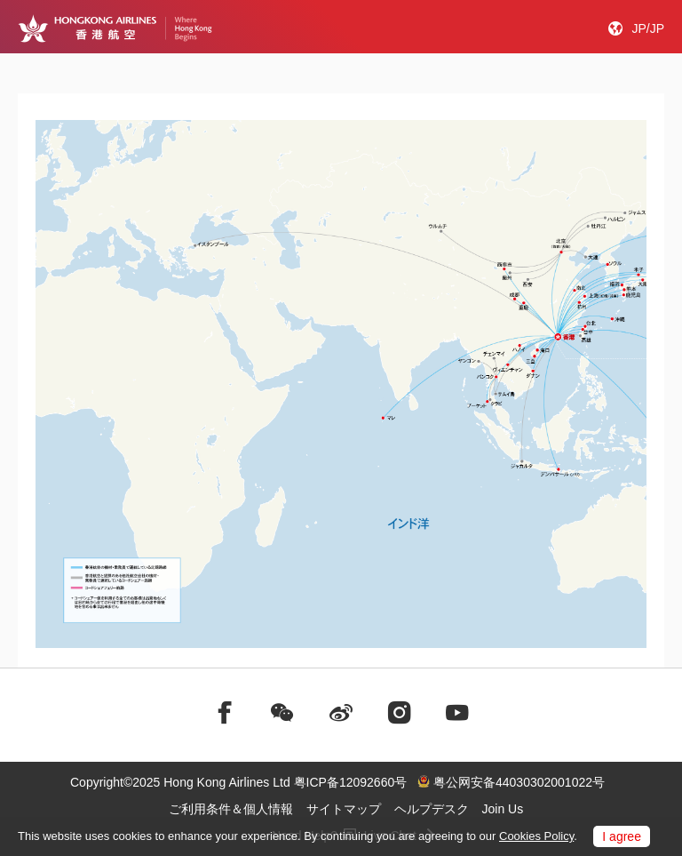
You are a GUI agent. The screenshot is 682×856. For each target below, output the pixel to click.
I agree (621, 836)
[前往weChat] (282, 713)
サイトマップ (343, 809)
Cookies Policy (536, 836)
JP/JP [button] (647, 28)
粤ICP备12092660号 (351, 782)
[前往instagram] (399, 713)
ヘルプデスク (431, 809)
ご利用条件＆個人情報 (231, 809)
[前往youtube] (457, 713)
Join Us (502, 809)
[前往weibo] (341, 713)
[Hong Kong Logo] (115, 28)
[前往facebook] (224, 713)
